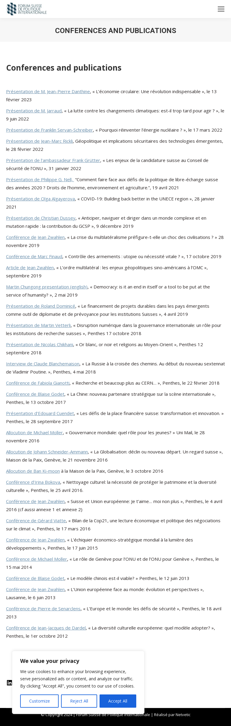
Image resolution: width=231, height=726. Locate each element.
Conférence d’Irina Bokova (33, 482)
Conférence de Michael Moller (36, 559)
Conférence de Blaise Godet (35, 394)
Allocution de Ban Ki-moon (33, 471)
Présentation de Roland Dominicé (40, 306)
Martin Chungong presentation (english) (47, 287)
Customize (39, 701)
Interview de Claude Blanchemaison (42, 364)
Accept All (117, 701)
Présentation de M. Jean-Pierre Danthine (48, 91)
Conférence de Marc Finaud (34, 256)
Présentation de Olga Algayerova (40, 199)
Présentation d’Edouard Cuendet (40, 413)
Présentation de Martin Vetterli (38, 325)
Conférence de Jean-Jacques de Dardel (46, 628)
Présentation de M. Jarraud (34, 111)
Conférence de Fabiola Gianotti (37, 383)
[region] (78, 682)
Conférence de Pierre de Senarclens (43, 609)
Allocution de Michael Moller (34, 432)
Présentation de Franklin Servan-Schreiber (49, 130)
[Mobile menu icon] (221, 9)
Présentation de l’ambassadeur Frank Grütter (53, 160)
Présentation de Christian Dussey (40, 218)
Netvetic (183, 714)
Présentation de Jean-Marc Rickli (39, 141)
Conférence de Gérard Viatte (36, 520)
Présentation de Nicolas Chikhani (39, 344)
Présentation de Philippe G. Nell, (40, 179)
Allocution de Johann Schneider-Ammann (47, 452)
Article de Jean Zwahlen (30, 267)
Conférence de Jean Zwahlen (35, 237)
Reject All (79, 701)
